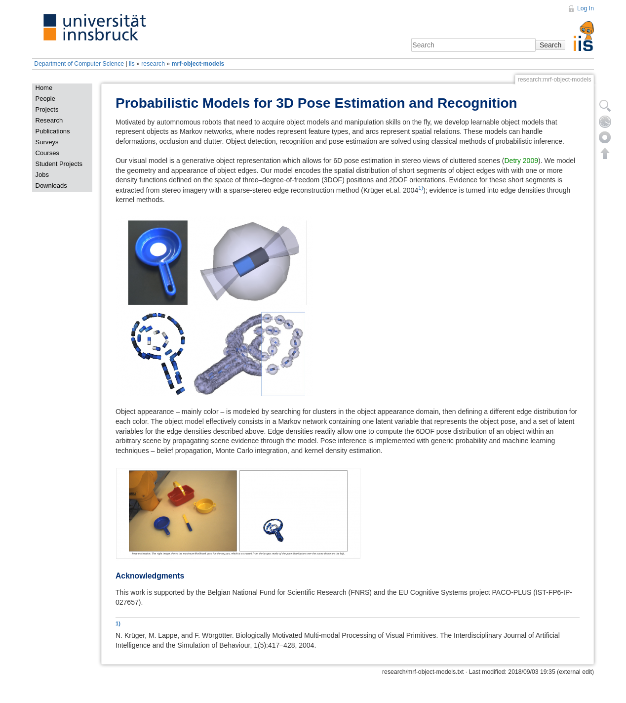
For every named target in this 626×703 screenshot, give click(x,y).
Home (44, 87)
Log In (585, 8)
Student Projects (59, 163)
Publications (53, 131)
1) (420, 188)
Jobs (42, 174)
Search (550, 45)
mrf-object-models (198, 63)
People (45, 98)
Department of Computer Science (79, 63)
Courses (47, 153)
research (153, 63)
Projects (47, 109)
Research (49, 120)
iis (132, 63)
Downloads (51, 185)
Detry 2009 (521, 161)
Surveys (47, 142)
